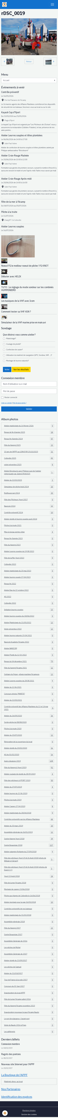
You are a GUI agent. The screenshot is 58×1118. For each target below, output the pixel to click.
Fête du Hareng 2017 (29, 928)
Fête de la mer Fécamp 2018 (29, 882)
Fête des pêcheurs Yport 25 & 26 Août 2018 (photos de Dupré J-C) (29, 868)
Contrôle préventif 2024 (29, 512)
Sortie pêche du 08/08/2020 (29, 722)
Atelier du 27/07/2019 (29, 787)
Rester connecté (11, 397)
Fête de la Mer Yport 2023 (29, 557)
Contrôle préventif (10, 92)
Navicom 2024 (29, 506)
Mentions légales (29, 1110)
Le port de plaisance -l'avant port (29, 1018)
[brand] (5, 4)
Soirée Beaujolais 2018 (29, 845)
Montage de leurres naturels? (17, 360)
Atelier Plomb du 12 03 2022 (29, 655)
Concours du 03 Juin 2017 (29, 986)
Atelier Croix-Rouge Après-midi (16, 178)
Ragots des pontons (11, 1054)
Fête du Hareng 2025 (29, 445)
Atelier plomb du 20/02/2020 (29, 748)
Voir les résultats (21, 369)
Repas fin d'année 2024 (29, 438)
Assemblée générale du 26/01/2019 (29, 832)
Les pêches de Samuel (29, 966)
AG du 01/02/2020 (29, 754)
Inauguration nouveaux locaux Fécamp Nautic (29, 1012)
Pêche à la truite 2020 (29, 728)
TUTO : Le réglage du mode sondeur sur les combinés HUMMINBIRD (27, 289)
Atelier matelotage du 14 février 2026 (29, 425)
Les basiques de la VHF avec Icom (18, 300)
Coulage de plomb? (13, 344)
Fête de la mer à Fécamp (13, 201)
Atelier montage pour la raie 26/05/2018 (29, 902)
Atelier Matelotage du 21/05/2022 (29, 622)
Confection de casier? (14, 349)
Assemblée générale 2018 (29, 921)
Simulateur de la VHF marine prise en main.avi (23, 322)
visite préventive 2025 (29, 464)
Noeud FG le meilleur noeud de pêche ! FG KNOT (24, 265)
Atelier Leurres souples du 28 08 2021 (29, 680)
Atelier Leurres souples (12, 226)
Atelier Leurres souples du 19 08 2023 (29, 551)
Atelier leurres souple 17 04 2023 (29, 577)
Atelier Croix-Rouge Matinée (15, 155)
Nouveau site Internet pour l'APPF (17, 1064)
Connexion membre (10, 1043)
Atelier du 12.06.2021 (29, 687)
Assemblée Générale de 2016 (29, 941)
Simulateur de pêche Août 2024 (29, 486)
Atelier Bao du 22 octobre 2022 (29, 590)
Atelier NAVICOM (29, 648)
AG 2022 (29, 596)
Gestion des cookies (29, 1114)
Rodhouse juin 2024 (29, 493)
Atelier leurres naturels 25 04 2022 (29, 635)
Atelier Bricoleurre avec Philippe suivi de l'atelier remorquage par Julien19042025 (29, 472)
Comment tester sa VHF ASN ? (16, 311)
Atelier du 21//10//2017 (29, 973)
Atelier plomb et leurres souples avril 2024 (29, 519)
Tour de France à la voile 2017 (29, 979)
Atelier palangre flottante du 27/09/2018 (29, 851)
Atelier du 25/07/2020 (29, 735)
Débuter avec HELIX (11, 276)
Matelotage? (11, 338)
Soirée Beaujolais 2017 (29, 934)
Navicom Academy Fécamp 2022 (29, 642)
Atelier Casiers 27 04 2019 (29, 806)
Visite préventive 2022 (29, 629)
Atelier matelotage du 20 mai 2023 (29, 570)
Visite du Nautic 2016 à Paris (29, 1025)
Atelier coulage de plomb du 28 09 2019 (29, 774)
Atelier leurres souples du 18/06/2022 (29, 616)
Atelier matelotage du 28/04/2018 (29, 812)
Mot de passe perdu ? (19, 403)
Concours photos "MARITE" (29, 693)
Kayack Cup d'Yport (10, 112)
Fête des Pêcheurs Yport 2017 (29, 499)
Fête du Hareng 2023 (29, 544)
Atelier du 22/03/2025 (29, 480)
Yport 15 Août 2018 (29, 876)
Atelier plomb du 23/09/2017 (29, 960)
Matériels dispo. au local (13, 1081)
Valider (29, 409)
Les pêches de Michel (29, 947)
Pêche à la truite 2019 (29, 799)
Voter (7, 369)
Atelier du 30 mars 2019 (29, 825)
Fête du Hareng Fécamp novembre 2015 (29, 1005)
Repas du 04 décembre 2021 (29, 661)
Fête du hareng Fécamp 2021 (29, 667)
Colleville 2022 (29, 603)
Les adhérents (29, 1031)
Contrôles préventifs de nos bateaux (29, 908)
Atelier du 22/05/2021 (29, 700)
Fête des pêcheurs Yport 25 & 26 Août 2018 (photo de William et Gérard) (29, 859)
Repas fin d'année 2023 (29, 538)
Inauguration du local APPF (29, 992)
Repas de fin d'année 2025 (29, 432)
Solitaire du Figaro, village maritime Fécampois (29, 674)
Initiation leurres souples (29, 609)
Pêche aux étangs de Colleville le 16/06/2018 (29, 895)
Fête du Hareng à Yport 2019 (29, 767)
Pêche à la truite (9, 211)
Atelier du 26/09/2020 (29, 715)
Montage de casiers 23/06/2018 (29, 889)
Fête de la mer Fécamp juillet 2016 (29, 999)
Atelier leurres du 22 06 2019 (29, 793)
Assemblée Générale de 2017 (29, 954)
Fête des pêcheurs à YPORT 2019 (29, 780)
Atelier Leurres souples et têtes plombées (21, 135)
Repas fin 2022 (29, 583)
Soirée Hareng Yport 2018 (29, 838)
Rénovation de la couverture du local (29, 741)
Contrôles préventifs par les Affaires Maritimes (29, 819)
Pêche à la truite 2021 (29, 525)
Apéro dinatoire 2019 (29, 761)
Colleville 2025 (29, 458)
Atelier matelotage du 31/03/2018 (29, 915)
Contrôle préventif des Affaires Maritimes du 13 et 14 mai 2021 (29, 708)
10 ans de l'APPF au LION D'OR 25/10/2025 (29, 451)
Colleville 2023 (29, 564)
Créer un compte (6, 403)
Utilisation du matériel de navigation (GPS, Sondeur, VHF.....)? (29, 355)
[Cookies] (5, 1113)
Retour (29, 61)
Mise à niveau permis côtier (29, 532)
